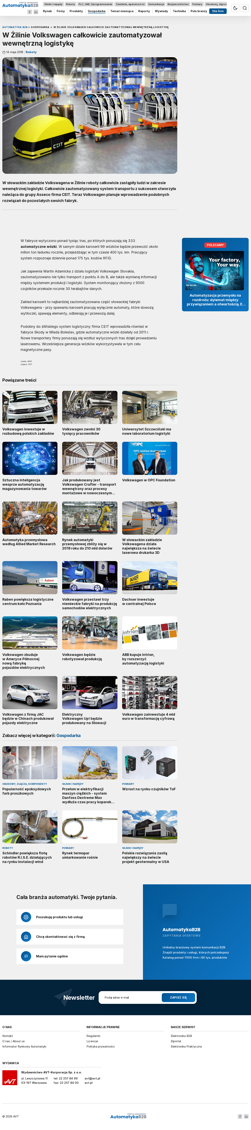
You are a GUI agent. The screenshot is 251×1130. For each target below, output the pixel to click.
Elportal (176, 1041)
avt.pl (89, 1083)
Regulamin (93, 1036)
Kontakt (7, 1036)
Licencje (92, 1041)
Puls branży (199, 11)
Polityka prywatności (100, 1046)
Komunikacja (156, 4)
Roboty (70, 4)
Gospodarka (96, 11)
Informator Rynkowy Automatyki (24, 1046)
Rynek (47, 11)
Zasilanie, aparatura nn (130, 4)
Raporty (144, 11)
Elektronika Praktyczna (186, 1046)
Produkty (76, 11)
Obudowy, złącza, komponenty (225, 4)
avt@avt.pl (92, 1078)
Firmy (61, 11)
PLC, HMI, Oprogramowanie (95, 4)
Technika (179, 11)
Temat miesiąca (122, 11)
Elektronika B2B (181, 1036)
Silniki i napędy (53, 4)
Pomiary (197, 4)
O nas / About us (13, 1041)
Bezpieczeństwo (178, 4)
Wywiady (161, 11)
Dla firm (218, 11)
